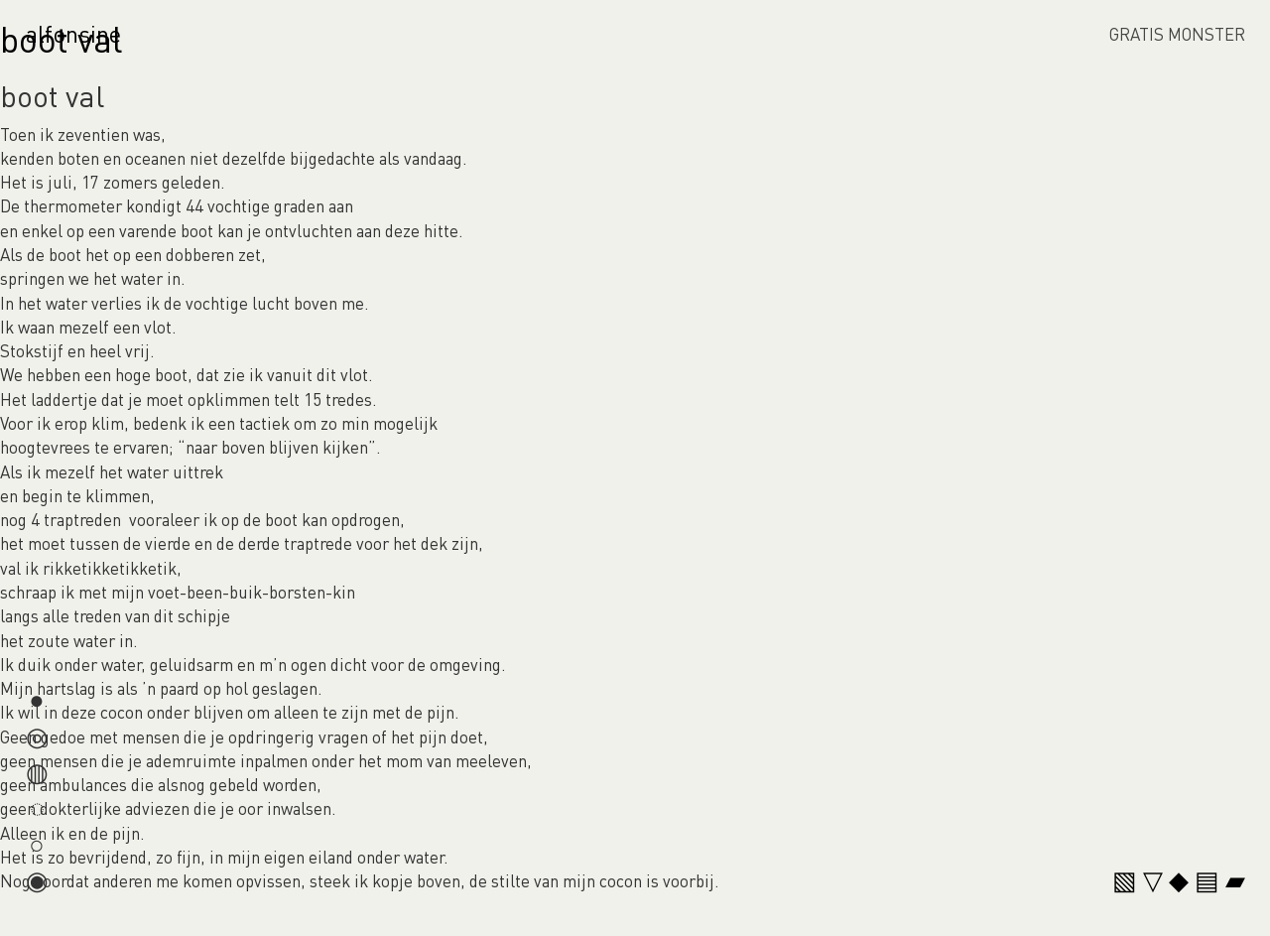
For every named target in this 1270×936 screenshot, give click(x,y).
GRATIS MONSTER (1177, 34)
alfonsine (73, 33)
